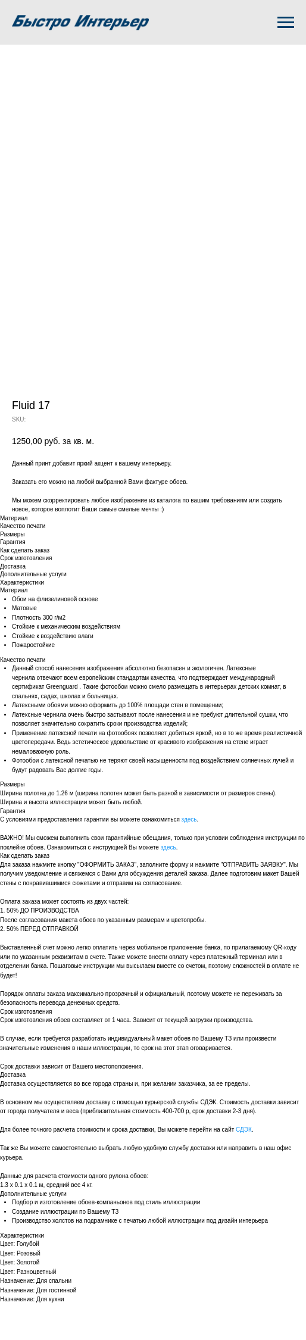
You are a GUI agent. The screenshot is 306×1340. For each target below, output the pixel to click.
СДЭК (244, 1129)
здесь (189, 819)
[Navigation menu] (285, 23)
